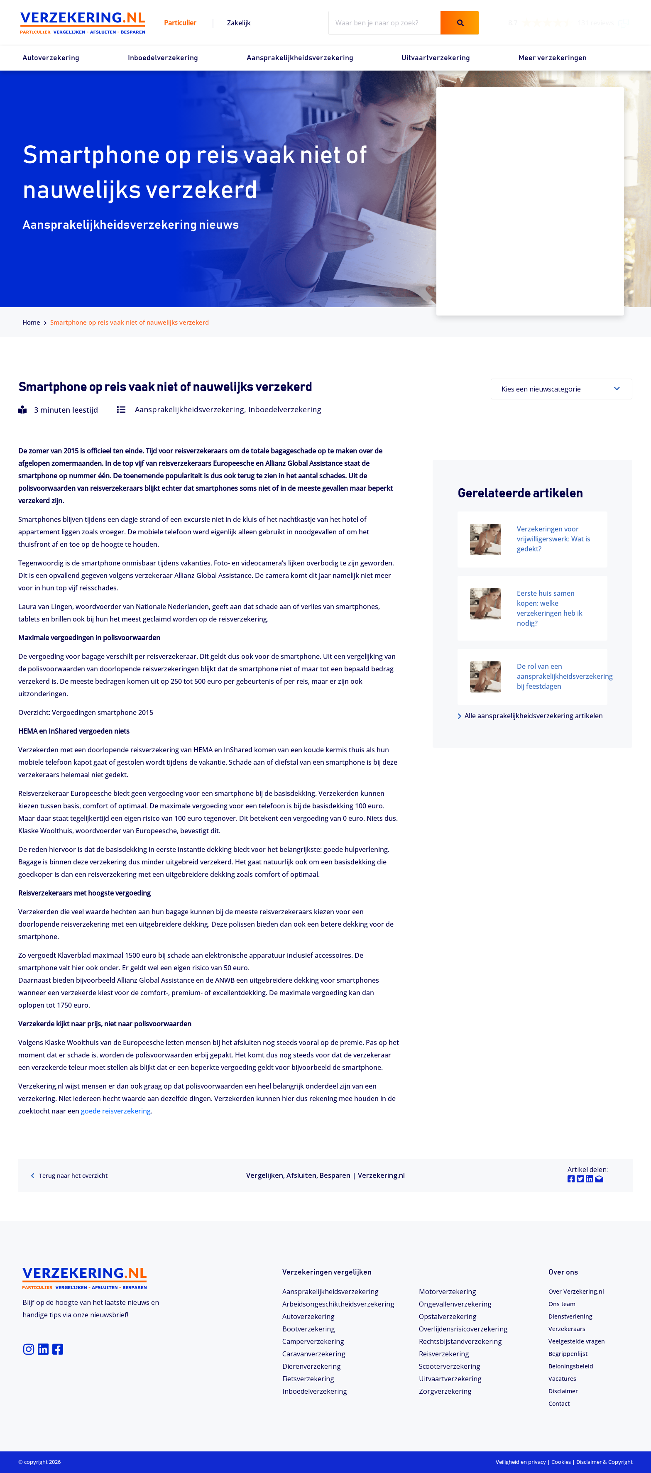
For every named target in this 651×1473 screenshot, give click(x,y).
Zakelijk (239, 22)
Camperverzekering (313, 1341)
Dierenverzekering (311, 1365)
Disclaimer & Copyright (604, 1462)
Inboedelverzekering (163, 58)
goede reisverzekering (116, 1111)
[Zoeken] (460, 22)
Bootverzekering (308, 1328)
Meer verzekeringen (553, 58)
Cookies (561, 1462)
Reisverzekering (444, 1353)
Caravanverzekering (313, 1353)
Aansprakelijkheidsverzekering (300, 58)
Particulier (180, 22)
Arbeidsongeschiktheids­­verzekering (338, 1303)
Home (31, 322)
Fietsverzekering (308, 1378)
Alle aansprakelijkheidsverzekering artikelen (530, 716)
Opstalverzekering (448, 1316)
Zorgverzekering (445, 1390)
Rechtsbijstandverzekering (460, 1341)
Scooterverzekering (449, 1365)
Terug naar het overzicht (74, 1175)
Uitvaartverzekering (435, 58)
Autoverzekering (50, 58)
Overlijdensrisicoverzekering (463, 1328)
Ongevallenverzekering (455, 1303)
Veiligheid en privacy (521, 1462)
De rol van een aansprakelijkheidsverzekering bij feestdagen (565, 676)
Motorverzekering (447, 1291)
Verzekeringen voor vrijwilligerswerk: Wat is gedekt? (553, 538)
